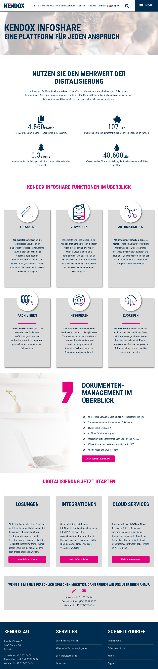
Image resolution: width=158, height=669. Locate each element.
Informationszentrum (65, 5)
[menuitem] (114, 6)
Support (92, 5)
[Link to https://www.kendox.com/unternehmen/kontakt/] (74, 591)
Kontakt (102, 5)
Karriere (81, 5)
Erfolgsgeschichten (43, 5)
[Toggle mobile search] (128, 5)
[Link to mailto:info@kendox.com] (84, 591)
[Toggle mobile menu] (146, 5)
